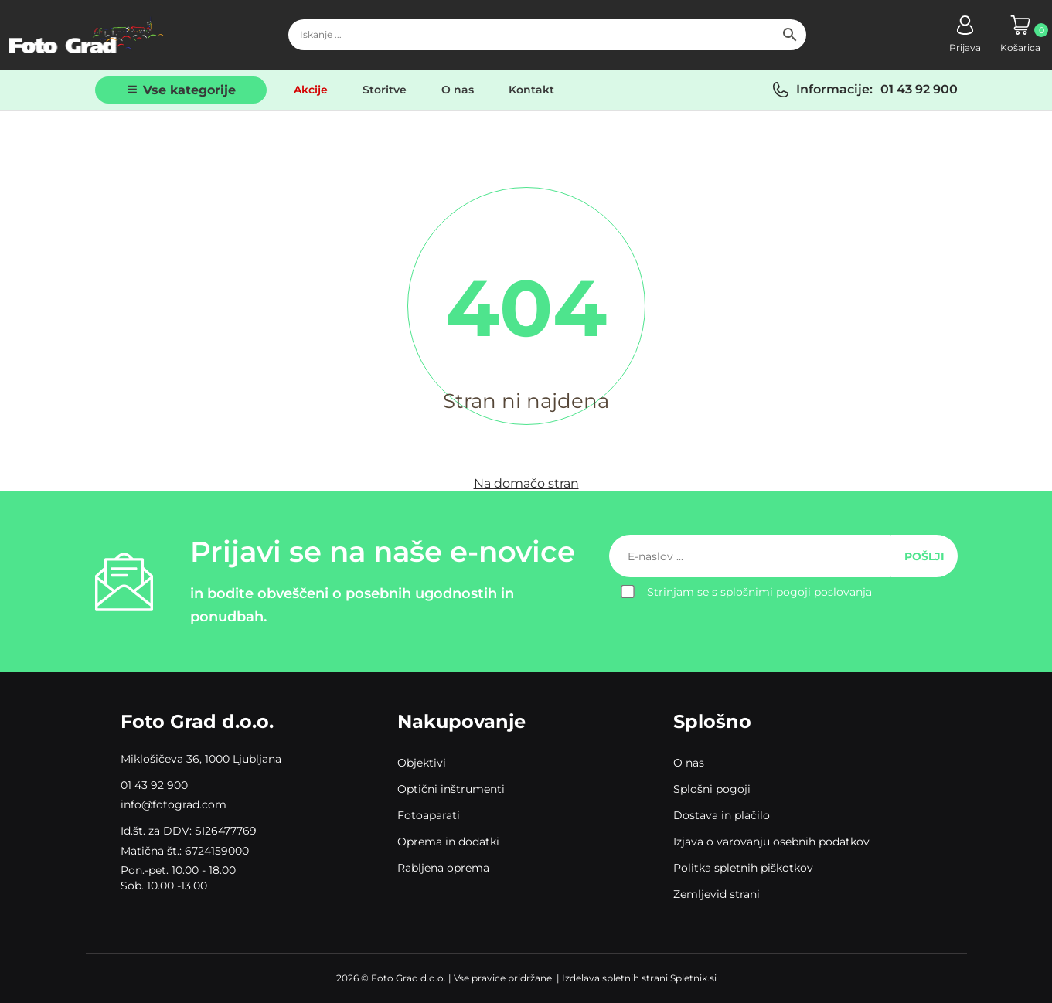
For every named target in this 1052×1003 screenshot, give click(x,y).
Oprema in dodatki (448, 841)
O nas (457, 90)
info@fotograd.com (173, 804)
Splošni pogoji (712, 789)
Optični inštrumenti (451, 789)
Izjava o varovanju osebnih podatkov (771, 841)
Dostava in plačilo (721, 815)
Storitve (385, 90)
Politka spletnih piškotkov (743, 868)
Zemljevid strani (716, 894)
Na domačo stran (526, 483)
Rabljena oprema (443, 868)
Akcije (311, 90)
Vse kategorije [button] (189, 90)
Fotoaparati (428, 815)
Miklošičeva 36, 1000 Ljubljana (201, 759)
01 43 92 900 (919, 89)
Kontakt (531, 90)
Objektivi (421, 763)
